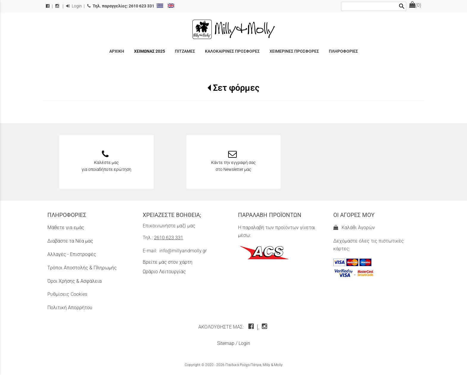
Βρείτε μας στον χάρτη (167, 262)
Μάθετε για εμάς (65, 227)
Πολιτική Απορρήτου (69, 307)
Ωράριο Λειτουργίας (164, 271)
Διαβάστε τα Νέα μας (70, 241)
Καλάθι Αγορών (354, 227)
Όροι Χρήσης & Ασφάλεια (74, 281)
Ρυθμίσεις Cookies (67, 294)
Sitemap (225, 343)
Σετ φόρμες (236, 88)
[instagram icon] (265, 327)
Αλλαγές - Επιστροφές (71, 254)
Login (74, 6)
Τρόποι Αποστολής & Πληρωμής (82, 268)
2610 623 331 (168, 237)
